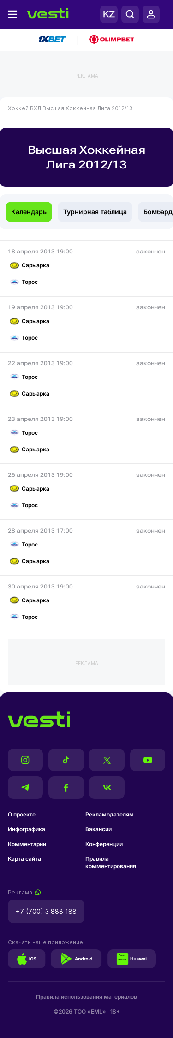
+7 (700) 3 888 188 (46, 911)
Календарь (29, 212)
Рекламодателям (109, 814)
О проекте (22, 814)
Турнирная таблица (95, 212)
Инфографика (26, 829)
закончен (150, 251)
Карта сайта (24, 858)
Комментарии (27, 843)
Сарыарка (29, 265)
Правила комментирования (110, 862)
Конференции (104, 843)
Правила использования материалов (86, 996)
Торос (24, 282)
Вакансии (98, 829)
